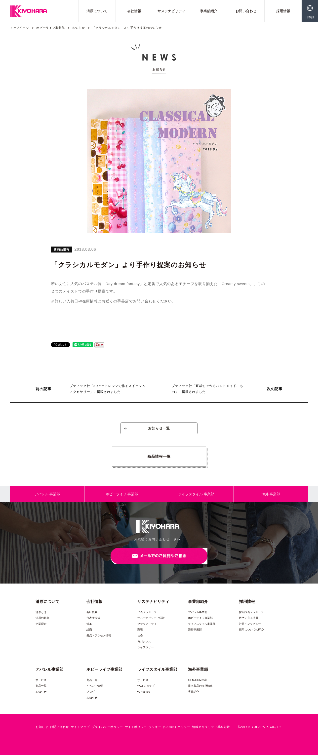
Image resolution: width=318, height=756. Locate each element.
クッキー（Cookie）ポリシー (169, 728)
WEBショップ (146, 686)
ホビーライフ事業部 (50, 28)
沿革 (89, 625)
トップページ (19, 28)
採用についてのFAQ (251, 631)
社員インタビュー (250, 625)
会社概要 (91, 613)
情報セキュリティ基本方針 (211, 728)
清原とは (41, 613)
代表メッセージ (147, 613)
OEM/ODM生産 (197, 681)
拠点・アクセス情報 (98, 636)
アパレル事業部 (197, 613)
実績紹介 (193, 692)
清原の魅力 (42, 619)
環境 (140, 631)
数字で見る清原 (248, 619)
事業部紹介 (208, 11)
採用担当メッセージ (251, 613)
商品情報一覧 (159, 457)
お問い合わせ (246, 11)
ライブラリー (145, 648)
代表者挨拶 (93, 619)
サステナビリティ (171, 11)
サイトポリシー (136, 728)
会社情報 (134, 11)
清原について (96, 11)
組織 (89, 631)
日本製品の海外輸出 (200, 686)
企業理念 (41, 625)
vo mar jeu (143, 692)
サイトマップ (80, 728)
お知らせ (78, 28)
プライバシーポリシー (107, 728)
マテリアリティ (147, 625)
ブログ (90, 692)
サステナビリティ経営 (151, 619)
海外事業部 (195, 631)
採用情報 (283, 11)
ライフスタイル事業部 (201, 625)
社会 (140, 636)
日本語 (309, 17)
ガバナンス (144, 642)
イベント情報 (94, 686)
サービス (41, 681)
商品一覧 (41, 686)
